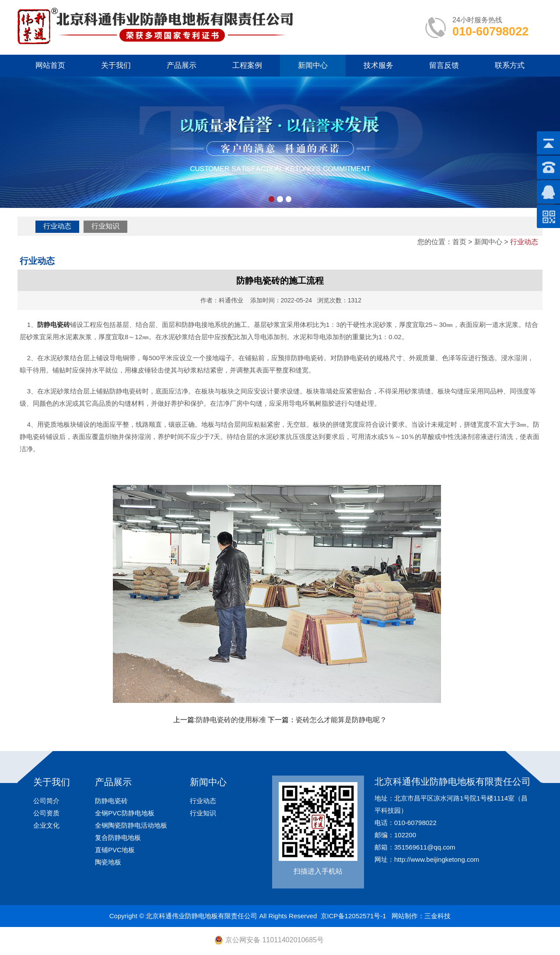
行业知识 (105, 226)
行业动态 (57, 226)
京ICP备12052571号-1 (353, 916)
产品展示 (181, 65)
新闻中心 (313, 65)
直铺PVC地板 (115, 849)
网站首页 (50, 65)
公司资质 (46, 813)
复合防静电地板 (118, 837)
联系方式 (510, 65)
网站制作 (405, 916)
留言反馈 (444, 65)
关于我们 (116, 65)
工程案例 (247, 65)
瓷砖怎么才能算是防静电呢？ (341, 719)
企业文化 (46, 825)
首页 (459, 242)
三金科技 (437, 916)
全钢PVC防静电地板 (124, 813)
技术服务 (378, 65)
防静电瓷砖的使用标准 (231, 719)
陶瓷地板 (108, 862)
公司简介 (46, 800)
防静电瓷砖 (111, 800)
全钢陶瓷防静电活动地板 (131, 825)
